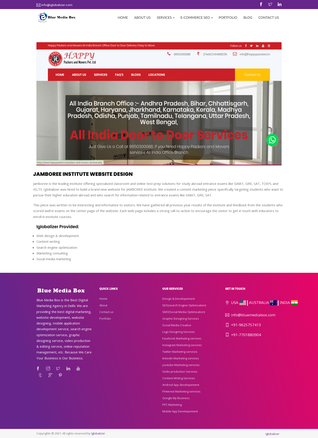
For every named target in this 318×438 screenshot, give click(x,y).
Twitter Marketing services (179, 352)
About (103, 305)
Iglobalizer (98, 433)
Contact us (106, 312)
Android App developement (180, 385)
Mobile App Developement (180, 411)
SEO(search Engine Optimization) (184, 305)
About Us (142, 17)
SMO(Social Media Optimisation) (183, 312)
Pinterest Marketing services (181, 391)
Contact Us (268, 17)
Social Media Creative (176, 325)
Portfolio (228, 17)
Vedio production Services (179, 372)
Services (164, 17)
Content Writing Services (178, 378)
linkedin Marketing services (180, 358)
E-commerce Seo (195, 17)
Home (123, 17)
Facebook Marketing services (181, 338)
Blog (247, 17)
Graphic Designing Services (180, 318)
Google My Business (176, 398)
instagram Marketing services (182, 345)
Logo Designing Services (178, 332)
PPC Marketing (172, 405)
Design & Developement (178, 299)
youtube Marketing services (181, 365)
